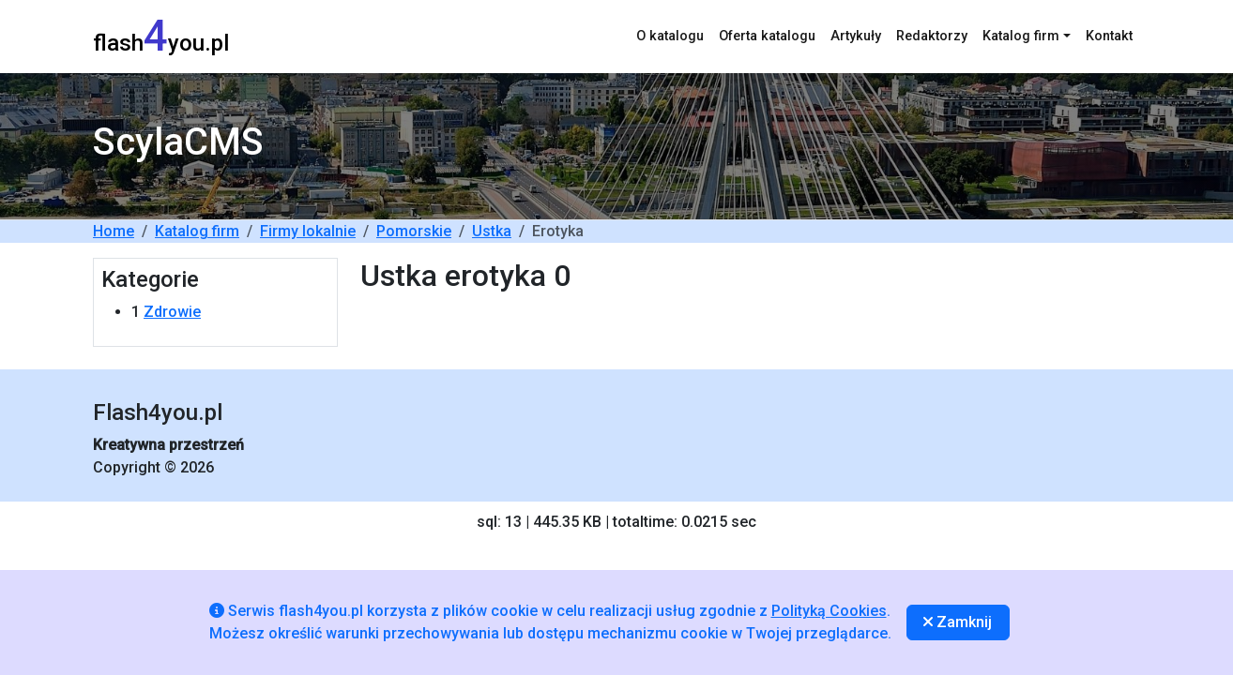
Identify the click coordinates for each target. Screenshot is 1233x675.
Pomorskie (413, 231)
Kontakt (1109, 36)
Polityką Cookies (829, 611)
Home (113, 231)
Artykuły (855, 36)
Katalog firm (197, 231)
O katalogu (670, 36)
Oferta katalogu (767, 36)
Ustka (491, 231)
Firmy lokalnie (308, 231)
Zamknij (957, 622)
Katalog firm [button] (1020, 36)
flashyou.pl (161, 36)
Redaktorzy (931, 36)
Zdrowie (172, 312)
